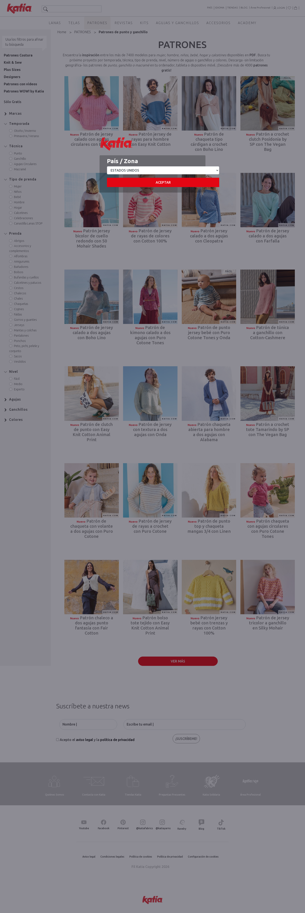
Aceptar (163, 182)
